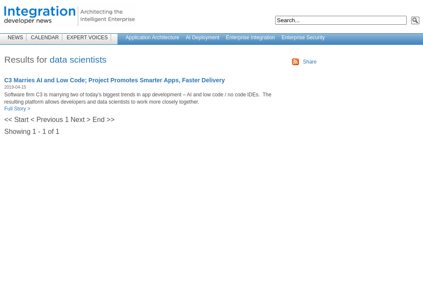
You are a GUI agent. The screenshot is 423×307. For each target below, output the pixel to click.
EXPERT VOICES (87, 38)
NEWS (15, 38)
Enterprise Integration (250, 38)
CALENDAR (45, 38)
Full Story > (17, 109)
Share (310, 62)
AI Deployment (203, 38)
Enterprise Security (303, 38)
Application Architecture (152, 38)
